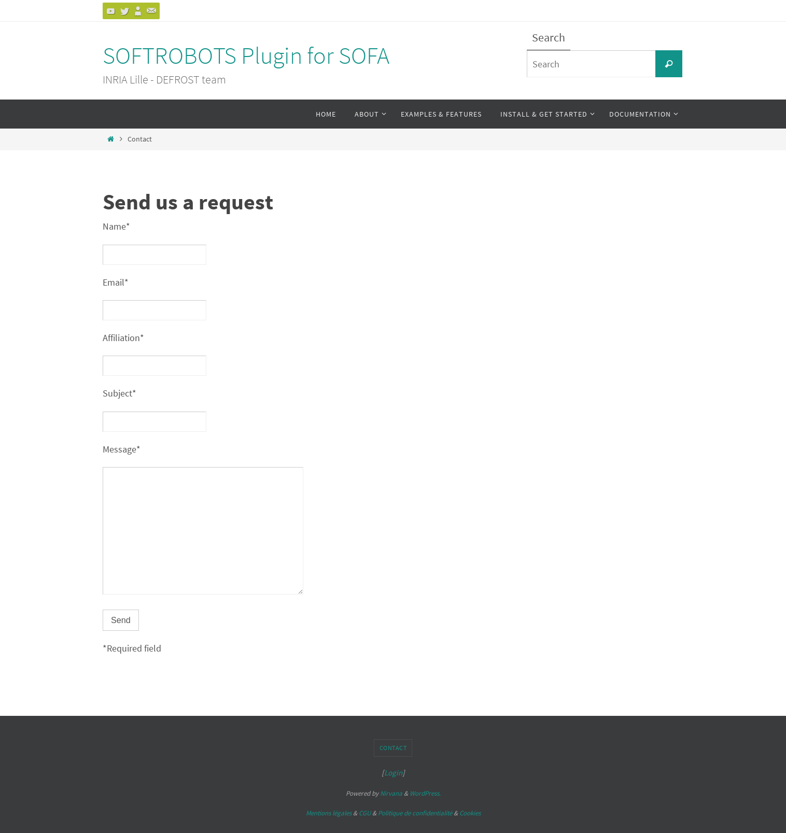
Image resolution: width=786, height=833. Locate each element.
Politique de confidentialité (415, 813)
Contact (393, 748)
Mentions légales (329, 813)
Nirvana (391, 793)
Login (393, 773)
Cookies (470, 813)
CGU (365, 813)
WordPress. (425, 793)
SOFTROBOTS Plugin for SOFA (246, 55)
